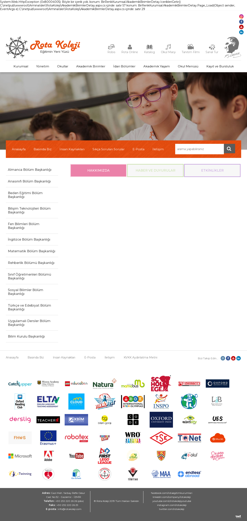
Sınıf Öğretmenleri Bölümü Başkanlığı (29, 276)
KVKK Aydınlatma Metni (140, 357)
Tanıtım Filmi (191, 52)
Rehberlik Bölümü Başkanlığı (31, 263)
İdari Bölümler (124, 66)
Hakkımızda (98, 170)
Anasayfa (19, 149)
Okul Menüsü (188, 66)
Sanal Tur (212, 52)
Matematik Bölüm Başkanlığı (31, 251)
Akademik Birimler (90, 66)
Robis (111, 52)
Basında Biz (42, 149)
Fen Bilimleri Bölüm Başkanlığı (23, 226)
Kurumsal (20, 66)
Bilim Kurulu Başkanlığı (26, 336)
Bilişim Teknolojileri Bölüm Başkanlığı (29, 210)
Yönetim (42, 66)
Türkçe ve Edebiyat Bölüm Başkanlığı (29, 307)
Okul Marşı (168, 52)
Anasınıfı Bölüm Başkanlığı (29, 181)
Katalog (149, 52)
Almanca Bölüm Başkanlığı (29, 170)
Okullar (62, 66)
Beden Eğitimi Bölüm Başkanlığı (25, 195)
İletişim (158, 149)
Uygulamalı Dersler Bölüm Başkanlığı (29, 323)
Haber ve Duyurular (155, 170)
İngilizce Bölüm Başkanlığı (29, 239)
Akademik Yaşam (156, 66)
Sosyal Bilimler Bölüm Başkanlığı (25, 292)
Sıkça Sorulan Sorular (109, 149)
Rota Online (129, 52)
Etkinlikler (212, 170)
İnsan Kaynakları (72, 149)
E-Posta (138, 149)
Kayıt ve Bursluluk (220, 66)
